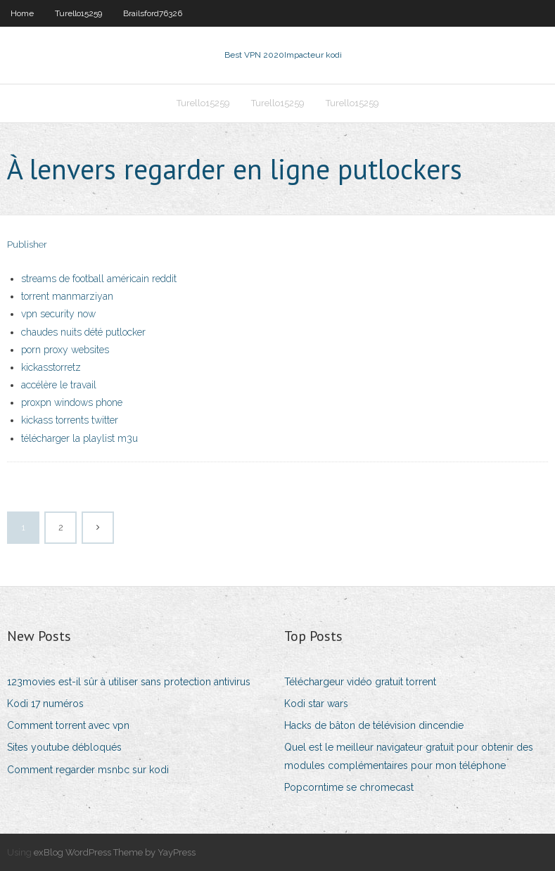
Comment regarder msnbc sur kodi (88, 769)
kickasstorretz (51, 367)
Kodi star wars (316, 703)
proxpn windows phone (71, 402)
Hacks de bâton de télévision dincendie (374, 725)
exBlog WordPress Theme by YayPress (115, 852)
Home (22, 13)
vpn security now (58, 313)
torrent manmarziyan (67, 296)
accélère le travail (58, 384)
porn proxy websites (65, 349)
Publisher (27, 244)
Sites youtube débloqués (64, 747)
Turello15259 (78, 13)
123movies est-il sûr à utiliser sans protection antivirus (128, 681)
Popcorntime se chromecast (349, 787)
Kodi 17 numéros (45, 703)
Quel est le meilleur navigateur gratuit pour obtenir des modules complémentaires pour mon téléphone (408, 756)
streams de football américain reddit (99, 278)
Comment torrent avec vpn (68, 725)
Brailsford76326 (152, 13)
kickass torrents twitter (69, 420)
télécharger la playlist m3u (79, 438)
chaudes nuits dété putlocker (83, 332)
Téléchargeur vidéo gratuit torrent (360, 681)
